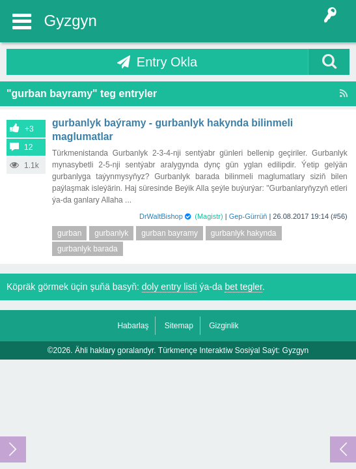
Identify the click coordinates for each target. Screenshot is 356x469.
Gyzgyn (70, 20)
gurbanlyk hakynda (244, 233)
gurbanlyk (111, 233)
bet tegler (243, 286)
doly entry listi (169, 286)
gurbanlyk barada (87, 248)
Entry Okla (167, 62)
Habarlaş (132, 325)
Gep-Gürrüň (248, 216)
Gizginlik (223, 325)
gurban (69, 233)
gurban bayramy (169, 233)
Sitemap (179, 325)
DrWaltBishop (161, 216)
